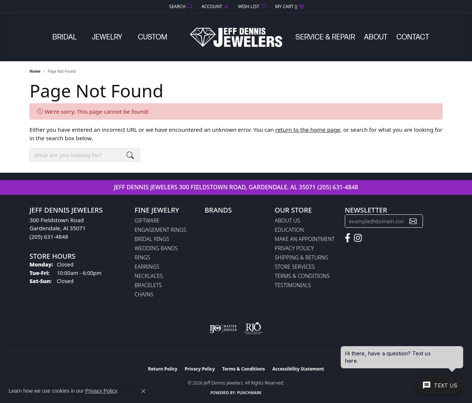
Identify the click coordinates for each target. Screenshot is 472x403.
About (376, 37)
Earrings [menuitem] (147, 266)
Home (35, 71)
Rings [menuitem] (142, 257)
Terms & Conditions (302, 275)
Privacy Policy (294, 248)
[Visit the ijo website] (223, 328)
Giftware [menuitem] (147, 220)
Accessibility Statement (298, 369)
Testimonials (293, 285)
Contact (412, 37)
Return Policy (162, 369)
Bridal (64, 37)
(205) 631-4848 (337, 187)
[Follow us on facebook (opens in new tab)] (347, 238)
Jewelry (107, 37)
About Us (287, 220)
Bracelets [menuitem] (148, 285)
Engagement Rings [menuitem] (160, 229)
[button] (180, 6)
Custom (152, 37)
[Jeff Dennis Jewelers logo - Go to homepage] (236, 37)
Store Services (295, 266)
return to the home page (307, 129)
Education (289, 229)
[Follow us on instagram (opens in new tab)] (358, 238)
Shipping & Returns (301, 257)
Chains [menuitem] (144, 294)
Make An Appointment (304, 238)
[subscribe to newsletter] (413, 221)
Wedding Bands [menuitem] (156, 248)
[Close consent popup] (143, 391)
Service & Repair (325, 37)
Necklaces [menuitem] (149, 275)
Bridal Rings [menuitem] (152, 238)
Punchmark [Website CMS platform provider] (249, 392)
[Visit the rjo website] (253, 328)
